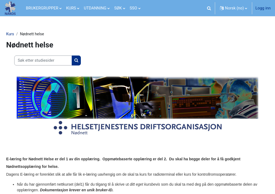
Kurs (23, 34)
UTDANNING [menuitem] (95, 8)
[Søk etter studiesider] (56, 60)
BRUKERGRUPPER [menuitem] (42, 8)
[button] (209, 8)
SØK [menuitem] (118, 8)
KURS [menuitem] (71, 8)
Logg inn (263, 8)
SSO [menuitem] (133, 8)
